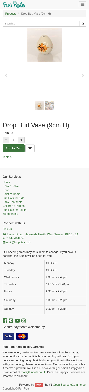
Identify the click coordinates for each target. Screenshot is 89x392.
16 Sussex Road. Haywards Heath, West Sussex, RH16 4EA (40, 234)
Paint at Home (11, 194)
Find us (7, 228)
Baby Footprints (12, 201)
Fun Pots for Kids (13, 198)
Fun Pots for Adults (14, 209)
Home (6, 182)
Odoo (38, 385)
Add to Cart (14, 148)
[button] (7, 73)
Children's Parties (14, 205)
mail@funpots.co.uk (33, 372)
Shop (6, 190)
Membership (10, 213)
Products (10, 13)
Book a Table (11, 186)
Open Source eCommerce (69, 384)
